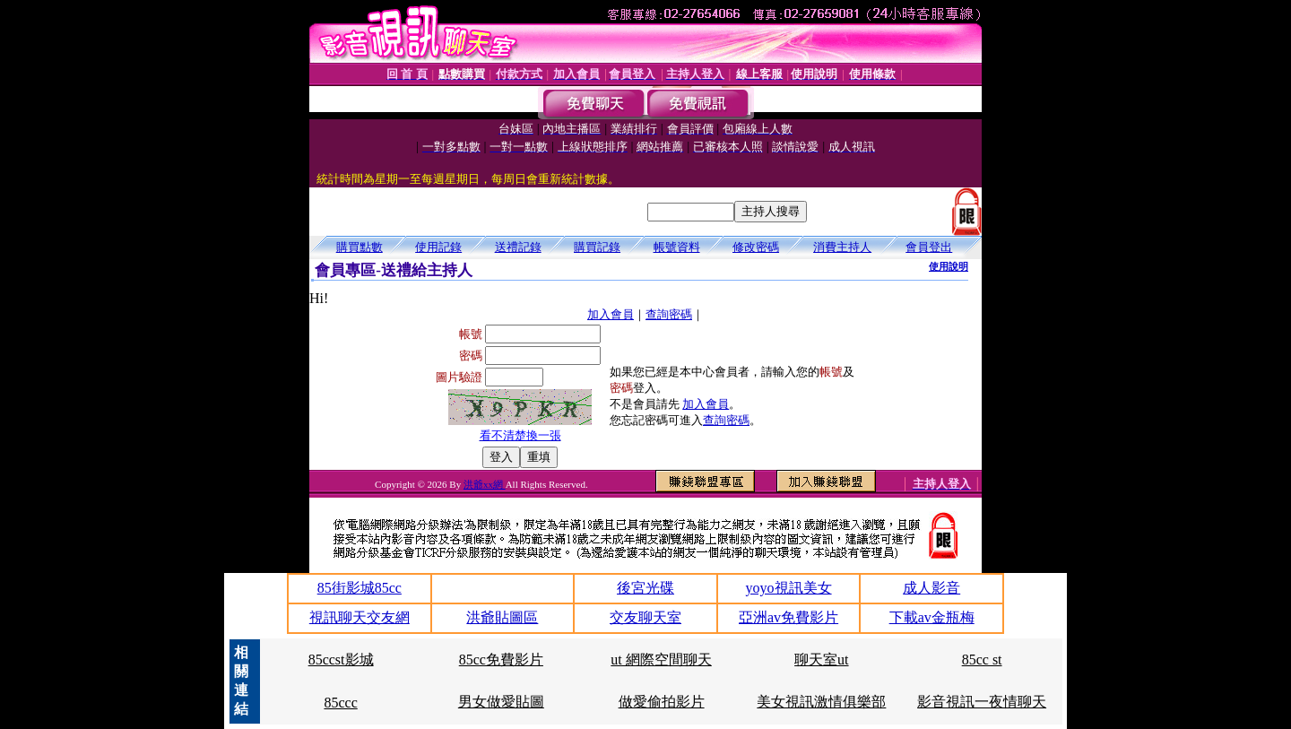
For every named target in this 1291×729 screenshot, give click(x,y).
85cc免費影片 (501, 659)
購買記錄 (597, 247)
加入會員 (610, 314)
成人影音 (931, 587)
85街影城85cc (359, 587)
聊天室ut (821, 659)
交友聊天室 (645, 617)
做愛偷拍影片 (662, 701)
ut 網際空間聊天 (661, 659)
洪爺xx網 (485, 484)
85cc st (982, 659)
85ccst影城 (341, 659)
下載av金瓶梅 (932, 617)
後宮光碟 (645, 587)
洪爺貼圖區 (502, 617)
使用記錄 (438, 247)
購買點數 (359, 247)
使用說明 (948, 266)
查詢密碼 (669, 314)
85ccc (340, 702)
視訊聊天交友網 (359, 617)
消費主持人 (842, 247)
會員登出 (928, 247)
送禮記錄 (518, 247)
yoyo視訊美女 (789, 587)
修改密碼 (755, 247)
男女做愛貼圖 (501, 701)
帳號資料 (677, 247)
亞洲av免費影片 (788, 617)
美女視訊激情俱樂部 (821, 701)
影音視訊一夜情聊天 (981, 701)
